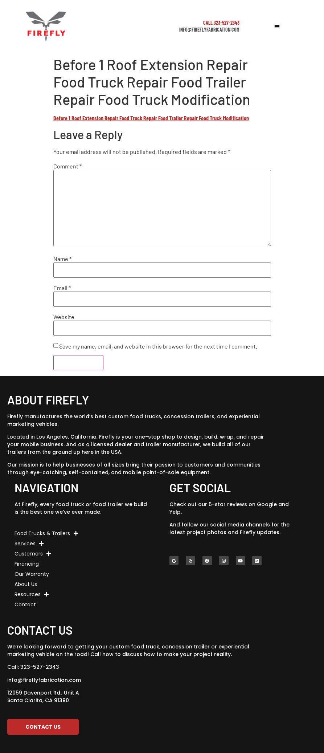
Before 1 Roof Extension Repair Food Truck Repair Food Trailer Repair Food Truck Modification (151, 117)
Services (29, 543)
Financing (27, 563)
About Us (26, 584)
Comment (67, 166)
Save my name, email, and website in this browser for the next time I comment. (158, 346)
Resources (32, 594)
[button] (277, 26)
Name (62, 259)
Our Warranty (32, 574)
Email (62, 288)
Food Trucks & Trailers (46, 533)
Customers (33, 554)
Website (63, 317)
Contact (25, 604)
